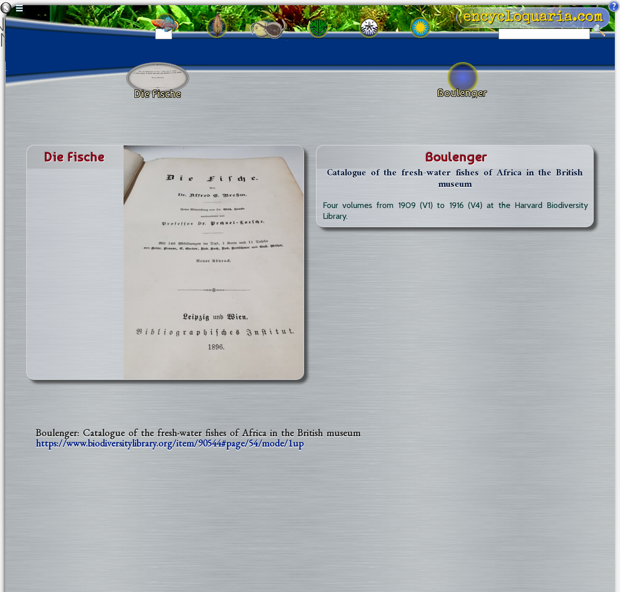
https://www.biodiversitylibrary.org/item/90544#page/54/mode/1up (170, 443)
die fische (74, 157)
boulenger (456, 157)
